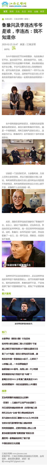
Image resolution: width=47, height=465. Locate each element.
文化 (18, 11)
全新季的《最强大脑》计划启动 (16, 339)
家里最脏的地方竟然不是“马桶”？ (17, 374)
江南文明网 (18, 19)
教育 (42, 11)
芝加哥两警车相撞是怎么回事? (15, 398)
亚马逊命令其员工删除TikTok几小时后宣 (20, 418)
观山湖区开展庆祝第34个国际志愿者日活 (20, 349)
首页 (5, 11)
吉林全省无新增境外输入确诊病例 (17, 423)
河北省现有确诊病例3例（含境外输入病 (19, 408)
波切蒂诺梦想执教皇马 (23, 324)
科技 (30, 11)
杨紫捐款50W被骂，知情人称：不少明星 (20, 369)
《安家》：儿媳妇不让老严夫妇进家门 (19, 403)
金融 (36, 11)
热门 (4, 332)
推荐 (4, 391)
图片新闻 (6, 293)
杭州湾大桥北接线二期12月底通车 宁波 (19, 344)
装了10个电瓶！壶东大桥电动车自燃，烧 (20, 354)
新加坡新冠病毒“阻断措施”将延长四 (18, 433)
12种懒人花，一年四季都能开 (15, 364)
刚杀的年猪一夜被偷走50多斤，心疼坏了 (20, 359)
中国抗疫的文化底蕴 (11, 443)
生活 (24, 11)
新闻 (12, 11)
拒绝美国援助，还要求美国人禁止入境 (19, 428)
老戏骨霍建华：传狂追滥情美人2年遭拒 (19, 384)
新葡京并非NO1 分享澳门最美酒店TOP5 (20, 379)
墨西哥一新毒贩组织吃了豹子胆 (16, 438)
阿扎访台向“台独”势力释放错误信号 (18, 413)
